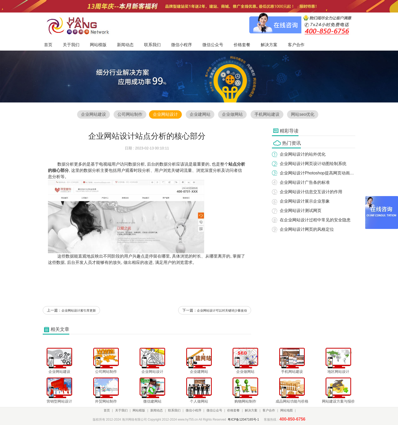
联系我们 (174, 410)
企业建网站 (200, 114)
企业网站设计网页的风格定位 (307, 229)
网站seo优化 (302, 114)
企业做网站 (232, 114)
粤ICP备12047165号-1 (243, 419)
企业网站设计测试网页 (300, 210)
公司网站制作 (129, 114)
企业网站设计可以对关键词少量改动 (222, 310)
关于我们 (121, 410)
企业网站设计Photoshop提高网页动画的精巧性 (323, 173)
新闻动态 (156, 410)
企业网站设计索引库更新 (78, 310)
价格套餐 (233, 410)
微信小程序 (193, 410)
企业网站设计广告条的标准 (305, 182)
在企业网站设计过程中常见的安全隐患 (315, 220)
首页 (107, 410)
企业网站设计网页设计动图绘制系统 (313, 163)
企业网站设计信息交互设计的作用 (311, 192)
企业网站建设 (93, 114)
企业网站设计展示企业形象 (305, 201)
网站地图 (286, 410)
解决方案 (251, 410)
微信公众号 (214, 410)
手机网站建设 (266, 114)
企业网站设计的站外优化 (303, 154)
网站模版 (139, 410)
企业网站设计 (165, 114)
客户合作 (269, 410)
